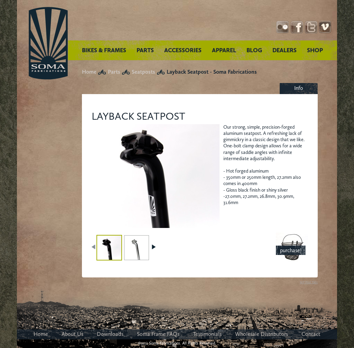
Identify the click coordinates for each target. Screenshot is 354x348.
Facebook (296, 27)
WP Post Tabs (309, 282)
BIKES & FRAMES (104, 50)
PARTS (145, 50)
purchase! (290, 250)
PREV (94, 247)
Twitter (311, 27)
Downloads (110, 334)
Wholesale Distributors (261, 334)
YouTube (325, 27)
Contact (310, 334)
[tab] (299, 88)
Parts (114, 71)
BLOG (254, 50)
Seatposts (143, 71)
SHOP (315, 50)
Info (298, 88)
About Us (72, 334)
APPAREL (224, 50)
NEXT (153, 247)
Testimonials (207, 334)
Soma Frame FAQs (158, 334)
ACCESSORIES (183, 50)
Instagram (282, 27)
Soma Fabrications (48, 43)
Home (89, 71)
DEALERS (284, 50)
